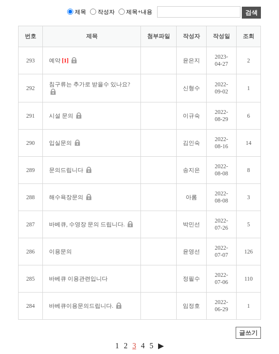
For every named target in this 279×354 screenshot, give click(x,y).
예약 (63, 60)
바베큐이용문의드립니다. (85, 306)
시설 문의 (65, 115)
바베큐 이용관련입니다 (78, 278)
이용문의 (60, 251)
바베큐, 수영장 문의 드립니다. (91, 224)
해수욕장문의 (70, 197)
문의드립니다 (70, 170)
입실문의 (64, 143)
